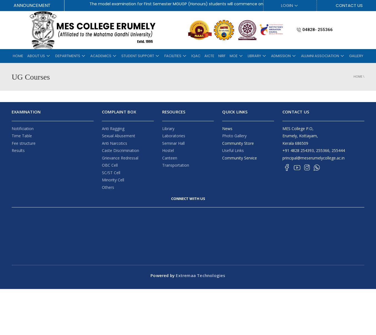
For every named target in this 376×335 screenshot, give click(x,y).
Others (108, 187)
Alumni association (316, 56)
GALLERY (348, 56)
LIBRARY (253, 56)
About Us (46, 56)
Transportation (175, 165)
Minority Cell (113, 179)
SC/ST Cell (111, 172)
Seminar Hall (173, 143)
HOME (26, 56)
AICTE (209, 56)
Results (18, 150)
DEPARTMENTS (76, 56)
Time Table (22, 135)
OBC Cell (110, 165)
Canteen (169, 158)
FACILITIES (177, 56)
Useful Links (233, 150)
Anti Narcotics (114, 143)
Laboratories (173, 135)
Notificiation (23, 128)
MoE (234, 56)
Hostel (168, 150)
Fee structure (24, 143)
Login (290, 5)
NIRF (220, 56)
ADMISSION (279, 56)
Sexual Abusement (118, 135)
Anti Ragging (113, 128)
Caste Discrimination (120, 150)
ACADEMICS (108, 56)
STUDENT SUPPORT (143, 56)
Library (168, 128)
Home (358, 76)
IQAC (196, 56)
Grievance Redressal (120, 158)
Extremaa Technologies (200, 275)
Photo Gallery (234, 135)
